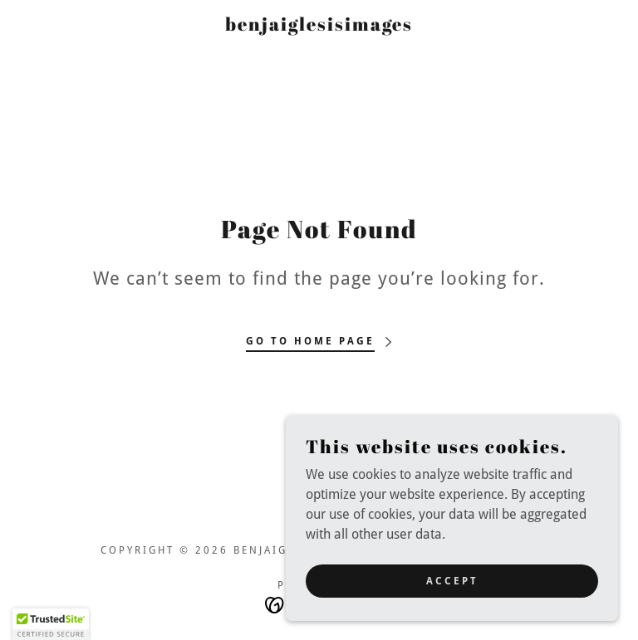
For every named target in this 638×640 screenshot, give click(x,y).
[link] (319, 26)
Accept (452, 580)
